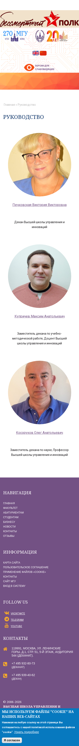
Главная (9, 104)
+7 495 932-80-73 (23, 663)
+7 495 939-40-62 (23, 675)
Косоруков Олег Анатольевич (39, 433)
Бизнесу (9, 522)
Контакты (10, 531)
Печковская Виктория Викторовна (39, 205)
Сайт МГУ (9, 581)
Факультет (10, 508)
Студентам (10, 517)
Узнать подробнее (26, 732)
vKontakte (18, 613)
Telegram (17, 619)
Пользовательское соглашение (25, 567)
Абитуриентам (13, 512)
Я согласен (12, 740)
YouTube (16, 626)
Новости (9, 526)
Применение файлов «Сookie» (24, 572)
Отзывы (8, 535)
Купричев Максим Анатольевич (40, 316)
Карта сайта (11, 562)
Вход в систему (14, 586)
